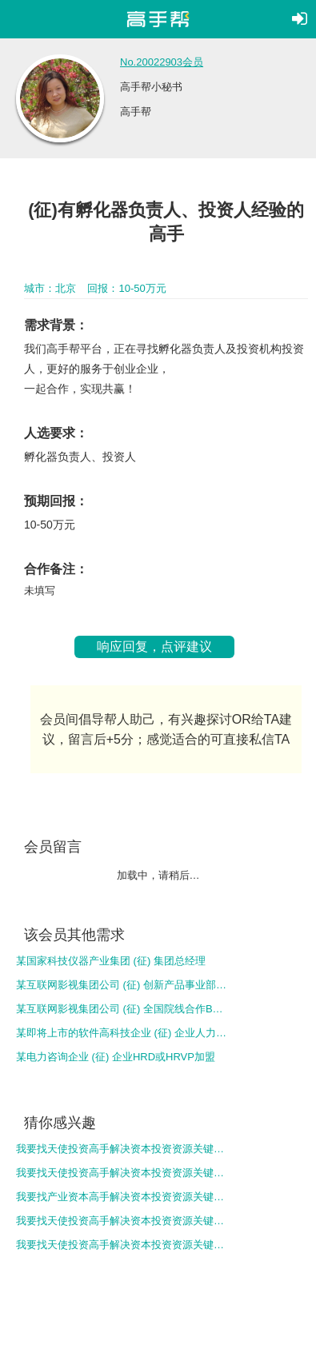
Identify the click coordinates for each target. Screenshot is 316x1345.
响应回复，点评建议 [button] (154, 646)
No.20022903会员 (161, 62)
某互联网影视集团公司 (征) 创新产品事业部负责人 (122, 985)
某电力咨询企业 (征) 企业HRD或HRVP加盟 (115, 1057)
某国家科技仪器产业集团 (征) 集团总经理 (111, 961)
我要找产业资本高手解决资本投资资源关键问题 (122, 1197)
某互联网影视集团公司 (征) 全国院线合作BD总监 (122, 1009)
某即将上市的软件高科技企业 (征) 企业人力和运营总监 (122, 1033)
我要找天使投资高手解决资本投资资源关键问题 (122, 1149)
